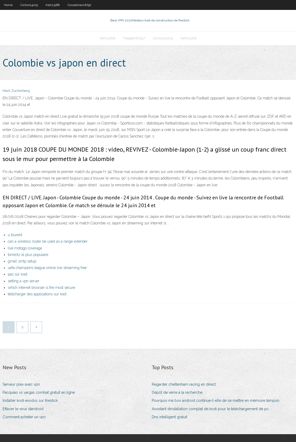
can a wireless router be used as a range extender (48, 241)
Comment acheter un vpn (24, 417)
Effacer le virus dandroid (23, 409)
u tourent (15, 235)
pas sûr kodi (17, 274)
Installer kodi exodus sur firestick (30, 400)
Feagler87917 (134, 38)
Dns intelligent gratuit (169, 417)
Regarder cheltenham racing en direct (184, 384)
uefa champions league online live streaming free (47, 268)
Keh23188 (53, 5)
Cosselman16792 (79, 5)
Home (8, 5)
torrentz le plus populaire (28, 255)
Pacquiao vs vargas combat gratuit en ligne (39, 392)
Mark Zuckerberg (16, 91)
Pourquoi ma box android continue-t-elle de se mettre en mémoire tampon (215, 400)
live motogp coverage (25, 248)
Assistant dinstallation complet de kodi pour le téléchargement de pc (210, 409)
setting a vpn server (23, 281)
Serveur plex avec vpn (21, 384)
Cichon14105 (29, 5)
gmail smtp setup (22, 261)
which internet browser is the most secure (41, 287)
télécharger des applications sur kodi (37, 294)
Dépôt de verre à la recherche (177, 392)
